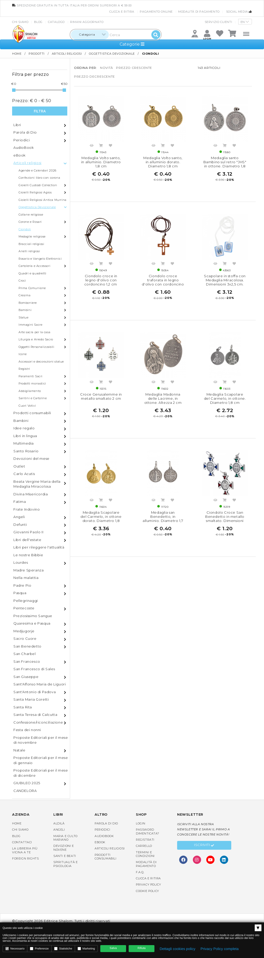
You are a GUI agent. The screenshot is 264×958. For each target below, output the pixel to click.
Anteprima (91, 146)
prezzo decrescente (94, 76)
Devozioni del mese (31, 458)
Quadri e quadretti (32, 273)
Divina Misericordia (30, 494)
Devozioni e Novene (63, 847)
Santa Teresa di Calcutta (35, 715)
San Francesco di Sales (34, 669)
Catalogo (56, 22)
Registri (24, 369)
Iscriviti (204, 845)
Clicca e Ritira (121, 11)
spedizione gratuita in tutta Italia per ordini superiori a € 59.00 (72, 5)
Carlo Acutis (24, 474)
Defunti (20, 524)
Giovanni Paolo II (28, 532)
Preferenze (39, 948)
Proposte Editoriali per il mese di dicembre (40, 772)
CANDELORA (25, 791)
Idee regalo (24, 428)
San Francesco (26, 661)
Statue (24, 317)
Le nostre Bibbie (28, 555)
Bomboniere (28, 303)
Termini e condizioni (145, 854)
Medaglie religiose (32, 236)
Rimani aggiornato (86, 22)
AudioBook (23, 147)
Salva (113, 948)
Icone (23, 354)
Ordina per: (85, 68)
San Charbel (24, 654)
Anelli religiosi (29, 251)
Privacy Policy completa (220, 949)
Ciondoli (25, 229)
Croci (22, 280)
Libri (17, 125)
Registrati (145, 839)
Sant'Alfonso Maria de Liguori (39, 684)
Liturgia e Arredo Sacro (36, 339)
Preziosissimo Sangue (32, 616)
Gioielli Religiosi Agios (35, 192)
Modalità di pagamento (199, 11)
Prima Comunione (32, 288)
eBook (19, 155)
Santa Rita (22, 707)
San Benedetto (27, 646)
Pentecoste (24, 608)
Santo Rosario (26, 451)
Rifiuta (142, 948)
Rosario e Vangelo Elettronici (40, 258)
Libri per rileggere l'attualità (38, 547)
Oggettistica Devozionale (112, 53)
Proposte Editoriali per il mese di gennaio (40, 760)
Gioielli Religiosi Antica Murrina (43, 200)
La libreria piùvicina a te (25, 850)
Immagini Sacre (30, 324)
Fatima (19, 502)
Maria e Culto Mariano (65, 837)
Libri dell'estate (27, 540)
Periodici (21, 140)
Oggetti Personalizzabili (36, 347)
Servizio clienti (218, 22)
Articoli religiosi (67, 53)
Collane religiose (31, 214)
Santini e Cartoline (33, 398)
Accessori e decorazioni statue (41, 361)
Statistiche (63, 948)
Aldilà (59, 823)
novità (106, 68)
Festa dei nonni (27, 730)
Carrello (144, 846)
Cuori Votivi (27, 405)
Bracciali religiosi (31, 244)
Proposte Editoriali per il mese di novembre (40, 740)
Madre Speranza (28, 570)
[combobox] (90, 34)
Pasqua (20, 593)
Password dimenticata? (147, 831)
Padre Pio (22, 585)
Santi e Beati (64, 856)
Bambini (25, 310)
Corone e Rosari (30, 222)
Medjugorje (24, 631)
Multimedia (23, 443)
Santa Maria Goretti (31, 699)
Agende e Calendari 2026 (37, 170)
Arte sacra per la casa (34, 332)
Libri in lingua (25, 436)
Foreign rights (25, 858)
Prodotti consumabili (32, 413)
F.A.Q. (140, 872)
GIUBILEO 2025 (26, 783)
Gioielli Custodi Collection (38, 185)
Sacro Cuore (25, 638)
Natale (19, 750)
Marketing (86, 948)
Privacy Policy (148, 884)
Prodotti (37, 53)
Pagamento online (156, 11)
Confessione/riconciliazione (38, 722)
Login (140, 823)
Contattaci (22, 842)
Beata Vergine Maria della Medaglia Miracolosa (37, 484)
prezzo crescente (134, 68)
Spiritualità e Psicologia (65, 863)
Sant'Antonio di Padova (34, 692)
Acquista (101, 146)
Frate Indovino (26, 509)
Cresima (24, 295)
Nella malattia (25, 578)
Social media (239, 11)
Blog (38, 22)
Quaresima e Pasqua (32, 623)
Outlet (19, 466)
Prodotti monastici (32, 383)
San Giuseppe (25, 677)
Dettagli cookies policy (177, 949)
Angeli (19, 517)
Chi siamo (20, 22)
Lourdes (20, 562)
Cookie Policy (147, 891)
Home (16, 53)
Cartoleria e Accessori (34, 266)
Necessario (14, 948)
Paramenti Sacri (31, 376)
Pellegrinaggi (25, 601)
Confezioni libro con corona (39, 177)
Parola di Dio (25, 132)
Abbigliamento (30, 391)
